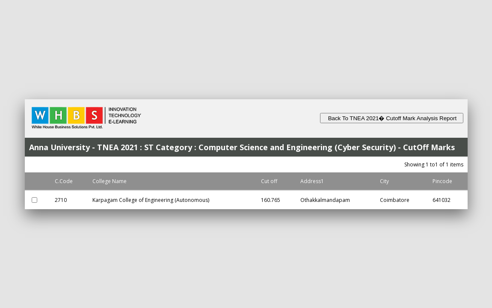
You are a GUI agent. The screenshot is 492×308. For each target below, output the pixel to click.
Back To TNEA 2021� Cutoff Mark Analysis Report (391, 118)
